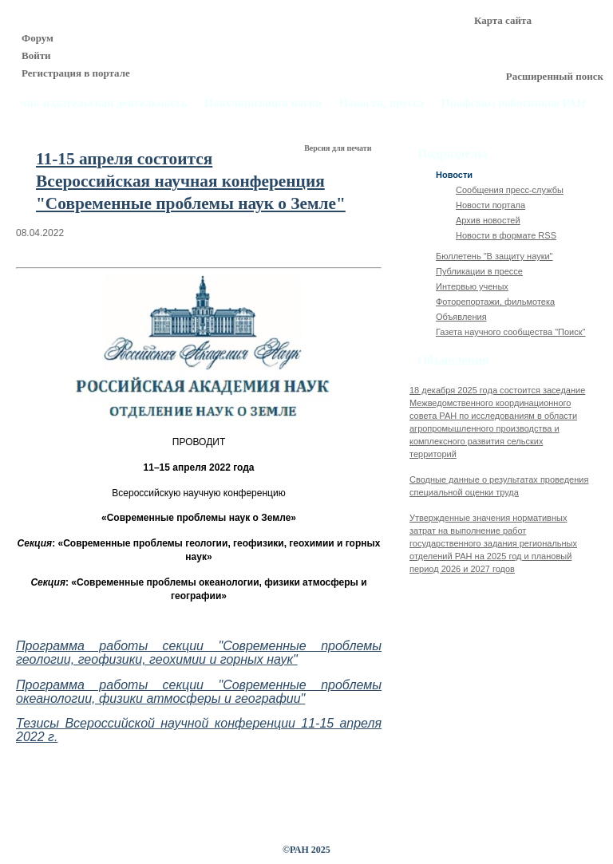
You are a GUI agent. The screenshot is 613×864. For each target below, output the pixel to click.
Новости (454, 175)
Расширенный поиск (554, 76)
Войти (36, 55)
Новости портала (490, 205)
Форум (37, 38)
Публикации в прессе (479, 271)
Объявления (461, 317)
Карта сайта (503, 20)
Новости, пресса (382, 103)
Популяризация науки (263, 103)
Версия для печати (339, 148)
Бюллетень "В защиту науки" (494, 256)
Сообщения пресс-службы (510, 190)
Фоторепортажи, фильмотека (495, 301)
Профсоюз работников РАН (514, 103)
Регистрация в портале (76, 73)
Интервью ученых (472, 286)
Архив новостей (488, 220)
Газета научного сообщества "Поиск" (510, 332)
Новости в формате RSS (506, 235)
